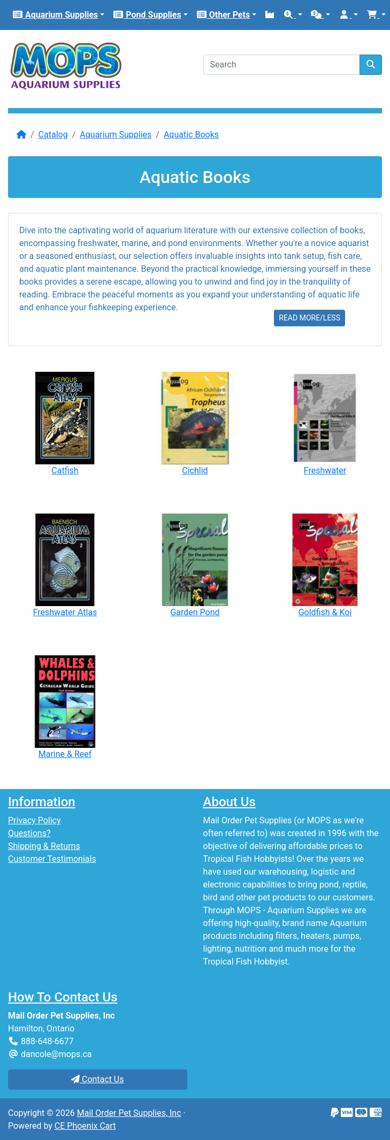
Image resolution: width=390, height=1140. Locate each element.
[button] (293, 15)
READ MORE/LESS (309, 317)
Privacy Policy (34, 820)
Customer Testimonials (52, 859)
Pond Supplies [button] (147, 15)
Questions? (29, 833)
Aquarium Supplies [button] (55, 15)
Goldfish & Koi (325, 612)
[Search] (282, 65)
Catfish (64, 470)
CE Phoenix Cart (85, 1126)
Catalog (53, 134)
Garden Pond (194, 612)
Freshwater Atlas (65, 612)
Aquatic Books (191, 134)
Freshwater (325, 470)
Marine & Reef (65, 754)
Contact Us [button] (97, 1079)
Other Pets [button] (223, 15)
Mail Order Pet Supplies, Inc (129, 1113)
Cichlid (195, 470)
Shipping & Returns (44, 846)
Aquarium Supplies (115, 134)
